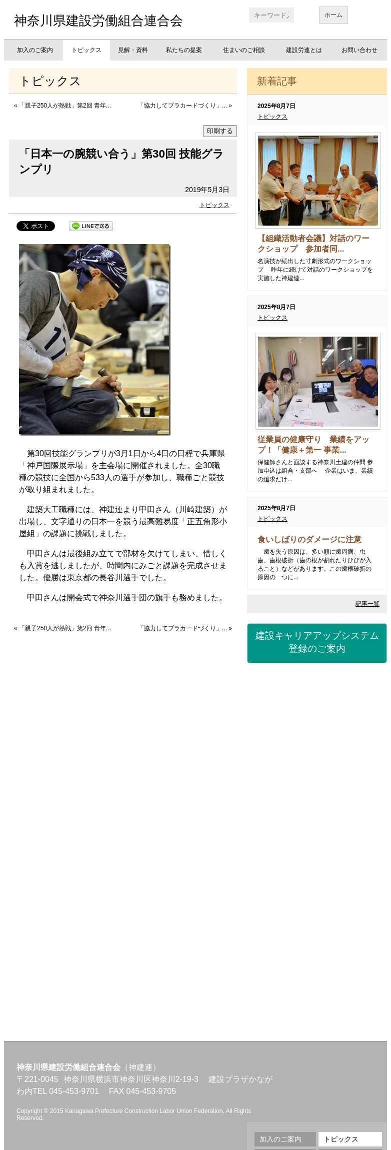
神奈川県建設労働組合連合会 (98, 20)
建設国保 (317, 693)
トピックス (87, 50)
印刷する (220, 131)
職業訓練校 (317, 858)
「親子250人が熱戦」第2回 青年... (65, 105)
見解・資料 (133, 50)
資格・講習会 (317, 803)
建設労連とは (304, 50)
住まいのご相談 (244, 50)
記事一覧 (368, 603)
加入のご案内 (35, 50)
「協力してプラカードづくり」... (182, 105)
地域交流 (317, 913)
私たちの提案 (184, 50)
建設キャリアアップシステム (317, 642)
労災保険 (317, 748)
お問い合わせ (360, 50)
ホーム (333, 15)
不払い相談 (317, 968)
